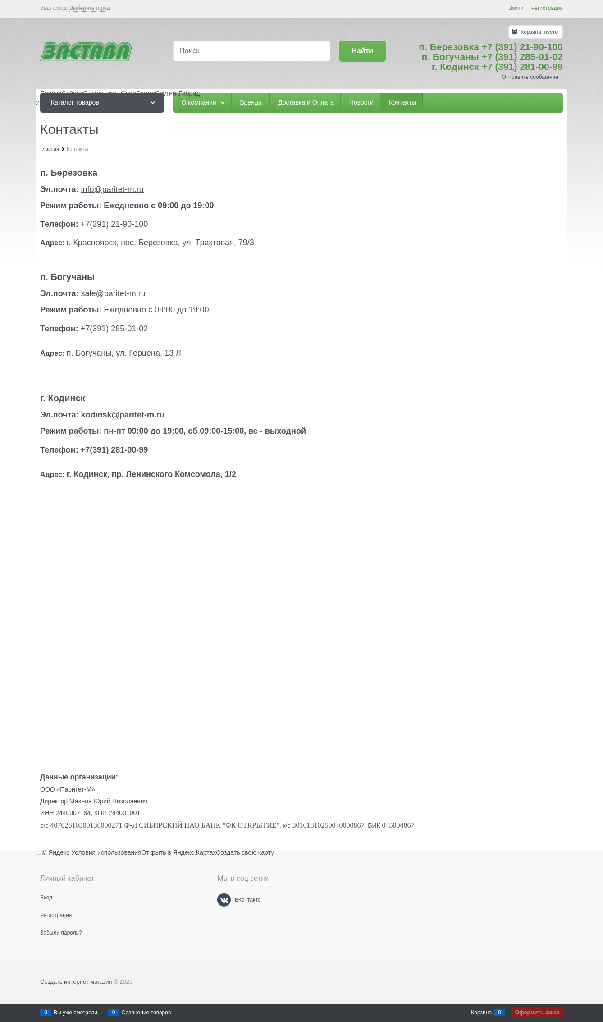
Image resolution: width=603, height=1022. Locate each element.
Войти (516, 8)
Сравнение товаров (146, 1012)
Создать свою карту (245, 852)
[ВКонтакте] (224, 900)
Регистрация (547, 8)
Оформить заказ (537, 1012)
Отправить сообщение (530, 77)
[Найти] (362, 51)
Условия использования (106, 852)
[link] (89, 8)
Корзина (481, 1012)
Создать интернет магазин (76, 981)
